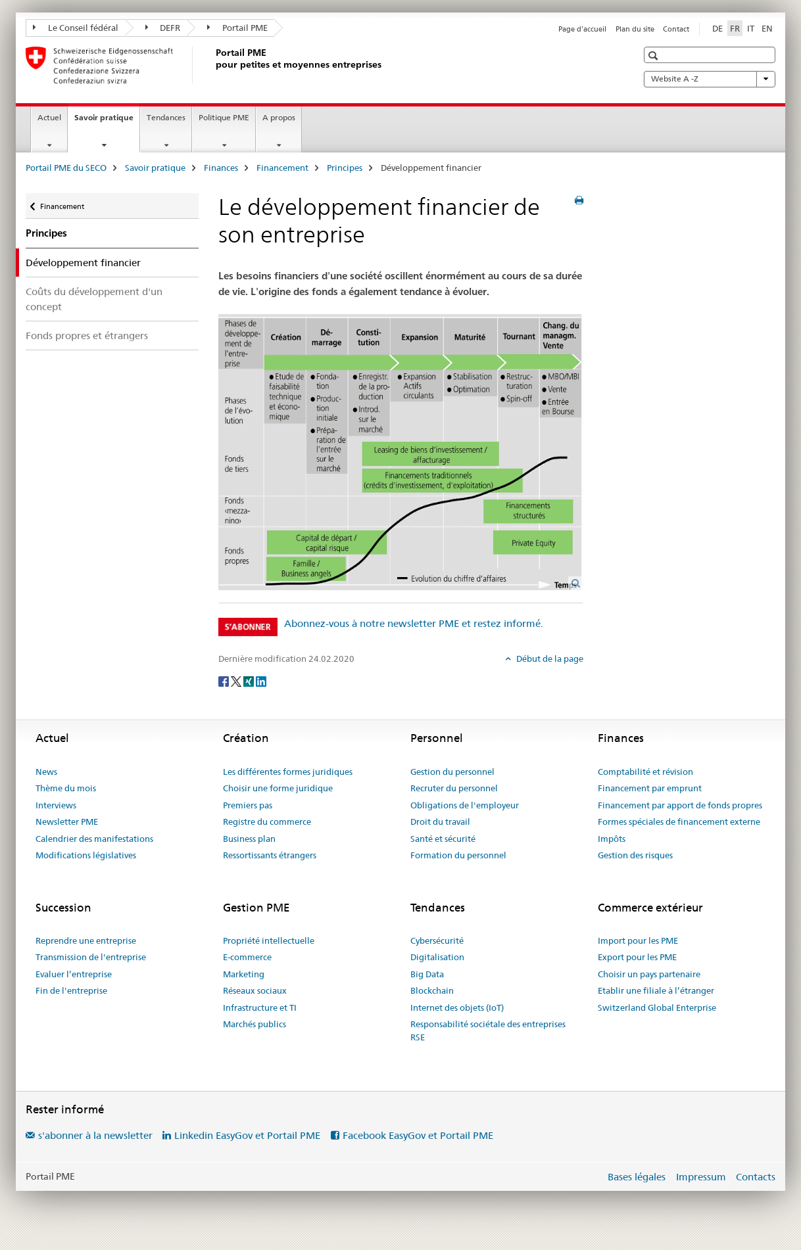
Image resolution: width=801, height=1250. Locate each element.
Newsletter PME (67, 821)
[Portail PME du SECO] (213, 65)
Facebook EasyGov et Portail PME (418, 1135)
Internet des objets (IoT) (457, 1007)
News (46, 771)
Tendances (166, 117)
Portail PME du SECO (66, 167)
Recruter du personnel (454, 788)
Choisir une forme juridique (278, 788)
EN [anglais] (767, 28)
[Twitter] (237, 680)
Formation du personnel (458, 855)
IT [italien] (750, 28)
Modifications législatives (86, 855)
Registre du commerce (267, 821)
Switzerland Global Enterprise (657, 1007)
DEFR (163, 27)
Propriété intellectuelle (268, 940)
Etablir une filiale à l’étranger (656, 990)
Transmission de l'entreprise (91, 957)
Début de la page (548, 658)
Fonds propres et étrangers (87, 335)
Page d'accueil (582, 29)
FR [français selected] (735, 28)
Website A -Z (709, 79)
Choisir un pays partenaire (649, 974)
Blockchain (432, 990)
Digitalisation (437, 957)
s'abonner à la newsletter (95, 1135)
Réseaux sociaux (255, 990)
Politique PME (224, 117)
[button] (655, 55)
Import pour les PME (638, 940)
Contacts (755, 1176)
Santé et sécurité (442, 838)
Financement (282, 167)
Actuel (49, 117)
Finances (221, 167)
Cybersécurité (437, 940)
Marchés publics (254, 1024)
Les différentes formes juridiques (287, 771)
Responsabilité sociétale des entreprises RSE (488, 1030)
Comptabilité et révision (645, 771)
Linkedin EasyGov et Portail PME (247, 1135)
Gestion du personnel (452, 771)
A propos (278, 117)
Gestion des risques (635, 855)
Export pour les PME (637, 957)
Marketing (243, 974)
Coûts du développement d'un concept (94, 299)
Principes (344, 167)
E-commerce (247, 957)
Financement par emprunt (650, 788)
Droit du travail (440, 821)
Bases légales (637, 1176)
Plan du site (635, 29)
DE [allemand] (717, 28)
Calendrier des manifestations (94, 838)
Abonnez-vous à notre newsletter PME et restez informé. (413, 623)
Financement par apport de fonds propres (680, 805)
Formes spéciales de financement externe (679, 821)
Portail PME (237, 27)
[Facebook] (224, 680)
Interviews (56, 805)
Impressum (701, 1176)
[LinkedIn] (261, 680)
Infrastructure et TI (260, 1007)
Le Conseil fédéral (75, 27)
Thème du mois (66, 788)
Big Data (427, 974)
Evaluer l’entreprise (74, 974)
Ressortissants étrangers (269, 855)
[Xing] (249, 680)
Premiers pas (247, 805)
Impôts (611, 838)
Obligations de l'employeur (464, 805)
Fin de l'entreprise (71, 990)
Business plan (249, 838)
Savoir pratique (106, 121)
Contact (676, 29)
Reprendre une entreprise (86, 940)
